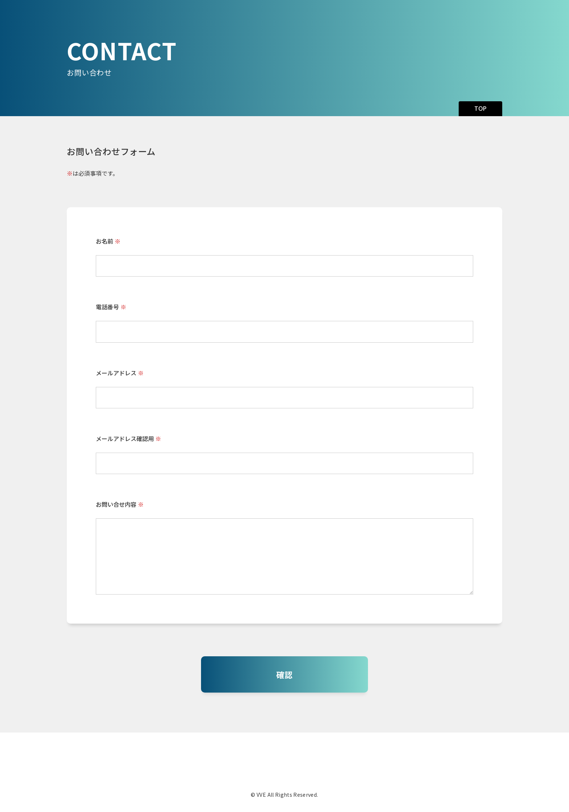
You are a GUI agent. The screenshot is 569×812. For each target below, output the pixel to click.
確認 (284, 674)
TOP (480, 109)
